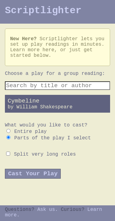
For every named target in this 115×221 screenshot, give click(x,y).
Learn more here (32, 50)
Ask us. (47, 209)
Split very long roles (41, 154)
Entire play (26, 131)
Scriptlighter (43, 10)
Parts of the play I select (48, 138)
